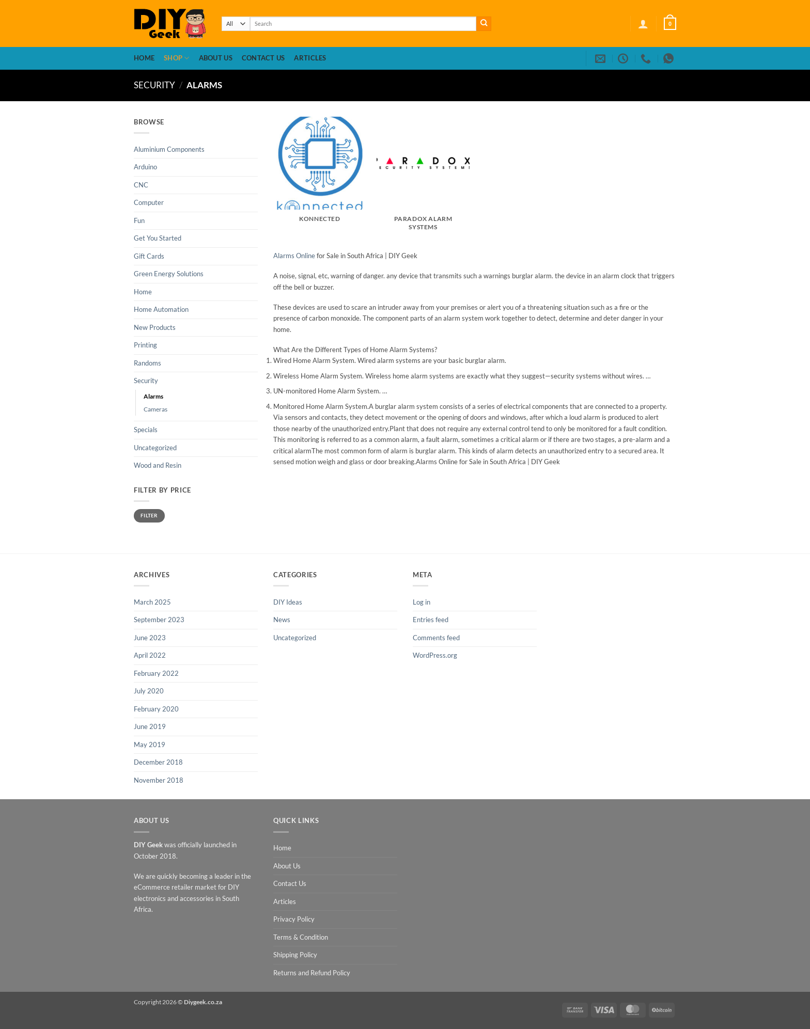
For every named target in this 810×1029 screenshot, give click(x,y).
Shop (177, 58)
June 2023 (150, 638)
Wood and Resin (157, 465)
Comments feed (436, 638)
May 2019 (149, 744)
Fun (139, 220)
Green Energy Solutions (169, 274)
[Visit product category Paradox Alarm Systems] (423, 179)
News (281, 619)
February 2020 (156, 709)
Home (144, 58)
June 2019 (150, 726)
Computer (149, 202)
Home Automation (161, 309)
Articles (310, 58)
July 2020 (149, 691)
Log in (421, 602)
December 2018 (158, 762)
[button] (643, 23)
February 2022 (156, 673)
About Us (215, 58)
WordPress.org (435, 655)
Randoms (147, 363)
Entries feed (430, 619)
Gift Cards (149, 256)
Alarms (153, 396)
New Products (155, 327)
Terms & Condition (300, 937)
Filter (149, 515)
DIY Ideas (287, 602)
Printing (145, 345)
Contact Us (263, 58)
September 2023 (159, 619)
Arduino (145, 167)
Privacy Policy (294, 919)
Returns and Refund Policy (311, 973)
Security (154, 85)
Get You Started (157, 238)
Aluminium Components (169, 149)
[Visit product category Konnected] (319, 174)
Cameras (155, 409)
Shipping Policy (295, 955)
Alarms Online (294, 255)
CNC (141, 185)
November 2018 (158, 780)
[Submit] (483, 24)
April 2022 (150, 655)
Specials (146, 429)
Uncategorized (155, 448)
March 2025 (152, 602)
